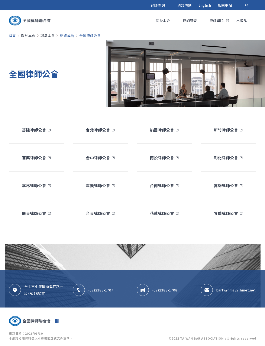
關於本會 (28, 35)
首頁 (12, 35)
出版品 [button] (242, 20)
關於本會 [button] (163, 20)
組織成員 (67, 35)
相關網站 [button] (225, 5)
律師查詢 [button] (158, 5)
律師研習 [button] (190, 20)
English (204, 5)
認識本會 (48, 35)
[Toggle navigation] (246, 5)
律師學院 (217, 20)
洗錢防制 (184, 5)
